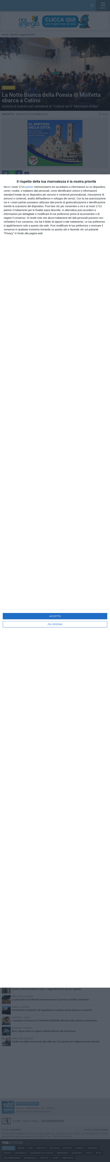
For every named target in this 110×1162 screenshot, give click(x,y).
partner (29, 187)
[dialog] (55, 581)
